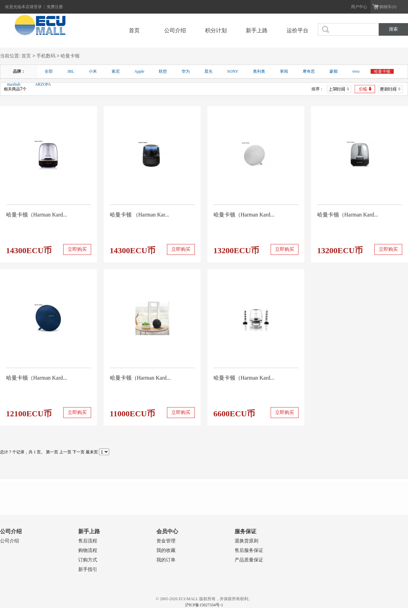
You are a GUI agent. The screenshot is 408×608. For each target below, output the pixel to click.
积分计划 (216, 30)
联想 (163, 71)
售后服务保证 (249, 550)
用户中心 (359, 6)
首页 (134, 30)
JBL (70, 71)
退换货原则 (246, 540)
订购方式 (87, 559)
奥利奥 (259, 71)
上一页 (65, 452)
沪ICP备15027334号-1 (204, 605)
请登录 (36, 6)
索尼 (116, 71)
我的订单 (165, 559)
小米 (93, 71)
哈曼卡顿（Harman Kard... (36, 215)
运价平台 (297, 30)
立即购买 (77, 249)
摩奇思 (309, 71)
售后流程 (87, 540)
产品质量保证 (249, 559)
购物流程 (87, 550)
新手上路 (257, 30)
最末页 (92, 452)
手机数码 (45, 56)
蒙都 (333, 71)
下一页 (78, 452)
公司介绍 (175, 30)
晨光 (208, 71)
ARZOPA (43, 84)
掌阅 (284, 71)
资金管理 (165, 540)
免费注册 (55, 6)
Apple (139, 71)
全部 (49, 71)
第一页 (52, 452)
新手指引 (87, 569)
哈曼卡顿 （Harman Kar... (139, 215)
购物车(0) (387, 6)
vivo (355, 71)
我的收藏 (165, 550)
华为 (186, 71)
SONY (232, 71)
